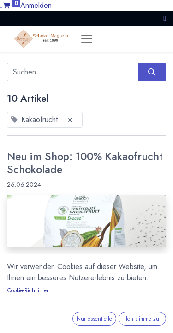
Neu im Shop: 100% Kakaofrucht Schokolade (85, 163)
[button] (164, 18)
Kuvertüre (107, 328)
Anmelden (36, 5)
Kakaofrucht (69, 328)
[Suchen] (152, 72)
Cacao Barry (27, 328)
